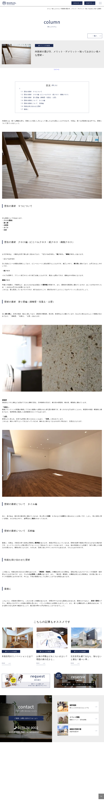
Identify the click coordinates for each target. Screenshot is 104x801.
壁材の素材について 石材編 (34, 103)
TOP (101, 796)
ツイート (57, 69)
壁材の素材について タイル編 (34, 100)
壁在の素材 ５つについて (33, 92)
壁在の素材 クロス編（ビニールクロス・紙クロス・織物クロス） (46, 94)
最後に (26, 109)
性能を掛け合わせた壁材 (32, 106)
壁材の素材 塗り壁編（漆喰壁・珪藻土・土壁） (40, 97)
